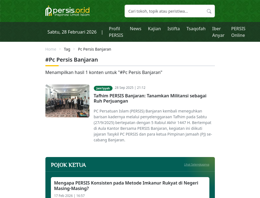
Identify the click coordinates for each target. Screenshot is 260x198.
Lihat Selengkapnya (196, 164)
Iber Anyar (218, 32)
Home (50, 49)
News (135, 29)
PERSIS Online (238, 32)
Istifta (174, 29)
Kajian (154, 29)
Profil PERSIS (116, 32)
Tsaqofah (196, 29)
